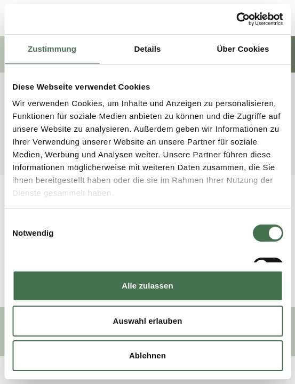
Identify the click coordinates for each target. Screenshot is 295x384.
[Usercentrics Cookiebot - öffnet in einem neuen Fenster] (236, 19)
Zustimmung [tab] (52, 48)
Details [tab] (147, 48)
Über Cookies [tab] (243, 48)
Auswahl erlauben (147, 320)
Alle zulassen (147, 285)
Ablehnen (147, 355)
